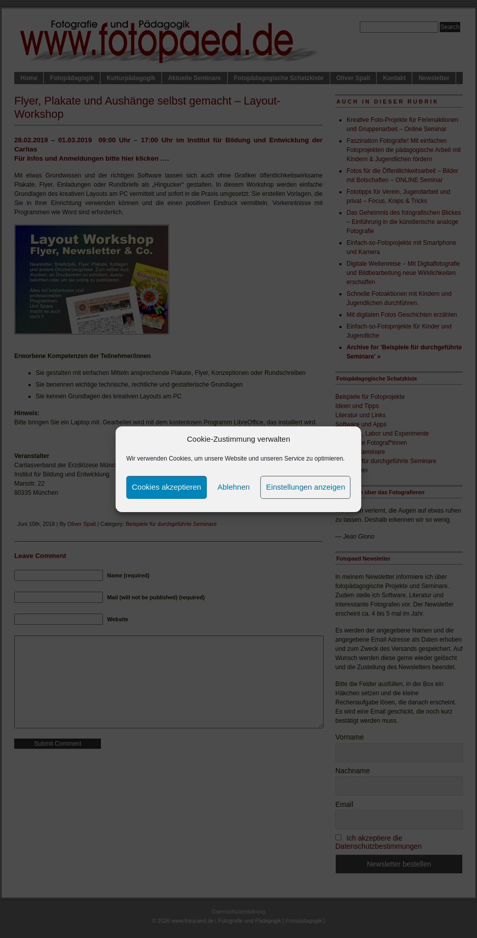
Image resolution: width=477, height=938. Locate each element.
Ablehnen (234, 487)
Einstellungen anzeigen (305, 487)
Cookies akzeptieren (166, 487)
